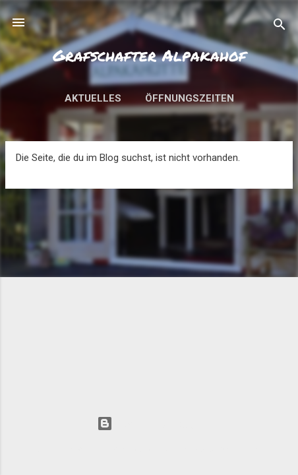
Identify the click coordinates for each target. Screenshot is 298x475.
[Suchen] (279, 27)
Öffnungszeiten (189, 98)
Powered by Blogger (149, 423)
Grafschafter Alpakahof (149, 55)
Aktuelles (93, 98)
